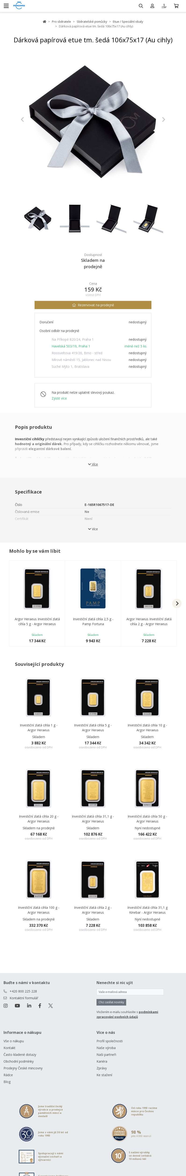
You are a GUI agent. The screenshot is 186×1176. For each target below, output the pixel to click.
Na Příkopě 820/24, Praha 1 (73, 339)
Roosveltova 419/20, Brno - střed (77, 353)
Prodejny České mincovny (23, 1068)
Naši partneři (106, 1054)
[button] (31, 119)
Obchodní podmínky (19, 1061)
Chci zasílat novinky (111, 1002)
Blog (7, 1081)
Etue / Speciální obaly (128, 21)
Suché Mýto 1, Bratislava (70, 366)
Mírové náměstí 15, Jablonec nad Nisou (81, 359)
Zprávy (102, 1068)
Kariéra (102, 1061)
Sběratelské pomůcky (92, 21)
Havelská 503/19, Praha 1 (71, 346)
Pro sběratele (61, 21)
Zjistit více (59, 398)
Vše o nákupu (14, 1041)
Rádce (8, 1075)
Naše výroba (106, 1048)
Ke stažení (104, 1075)
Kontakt (9, 1048)
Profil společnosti (110, 1041)
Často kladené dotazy (20, 1054)
